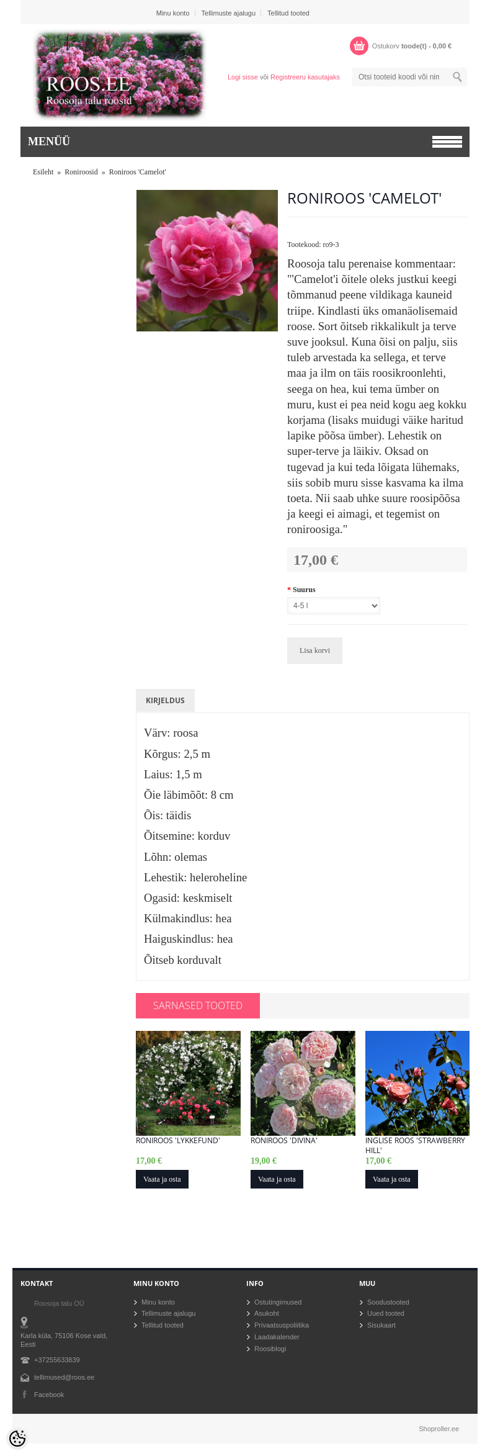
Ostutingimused (277, 1302)
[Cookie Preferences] (17, 1438)
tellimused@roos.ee (64, 1377)
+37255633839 (57, 1360)
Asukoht (266, 1313)
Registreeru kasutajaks (305, 77)
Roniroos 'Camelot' (137, 172)
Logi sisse (243, 77)
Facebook (49, 1394)
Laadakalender (277, 1337)
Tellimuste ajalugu (229, 13)
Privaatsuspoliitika (281, 1325)
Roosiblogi (270, 1348)
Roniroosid (81, 172)
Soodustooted (388, 1302)
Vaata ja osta (162, 1179)
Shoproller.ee (439, 1428)
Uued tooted (385, 1313)
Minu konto (173, 13)
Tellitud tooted (288, 13)
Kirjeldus (165, 700)
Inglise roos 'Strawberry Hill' (415, 1146)
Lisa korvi (315, 650)
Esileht (43, 172)
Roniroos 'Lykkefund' (178, 1141)
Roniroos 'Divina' (284, 1141)
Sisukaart (381, 1325)
